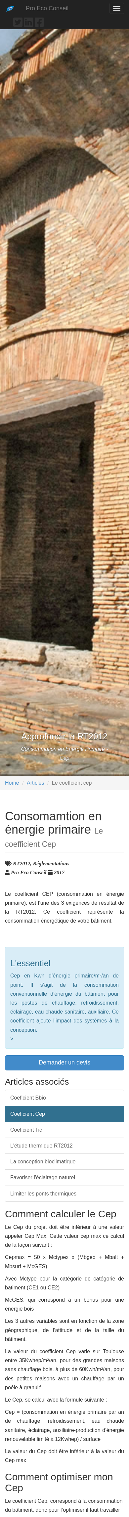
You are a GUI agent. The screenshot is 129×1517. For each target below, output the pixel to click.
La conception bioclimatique (42, 1161)
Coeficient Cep (27, 1114)
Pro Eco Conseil (47, 8)
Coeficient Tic (26, 1130)
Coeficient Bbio (28, 1098)
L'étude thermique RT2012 (41, 1146)
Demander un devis (64, 1062)
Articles (35, 783)
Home (12, 783)
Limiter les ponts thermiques (43, 1193)
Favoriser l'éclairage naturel (42, 1177)
